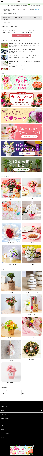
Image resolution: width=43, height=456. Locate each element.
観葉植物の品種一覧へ (21, 35)
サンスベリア (4, 30)
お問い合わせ (3, 425)
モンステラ (8, 28)
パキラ (3, 28)
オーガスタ (11, 30)
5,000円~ (4, 393)
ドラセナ (14, 32)
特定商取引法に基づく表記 (6, 441)
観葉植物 (13, 5)
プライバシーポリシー (5, 433)
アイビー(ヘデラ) (18, 30)
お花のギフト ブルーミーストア (6, 5)
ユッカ (25, 28)
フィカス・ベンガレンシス (29, 30)
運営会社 (2, 437)
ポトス (21, 28)
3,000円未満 (4, 390)
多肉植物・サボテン (30, 32)
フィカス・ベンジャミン (6, 32)
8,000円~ (24, 393)
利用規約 (2, 429)
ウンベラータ (31, 28)
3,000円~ (24, 390)
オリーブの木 (21, 32)
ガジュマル (15, 28)
